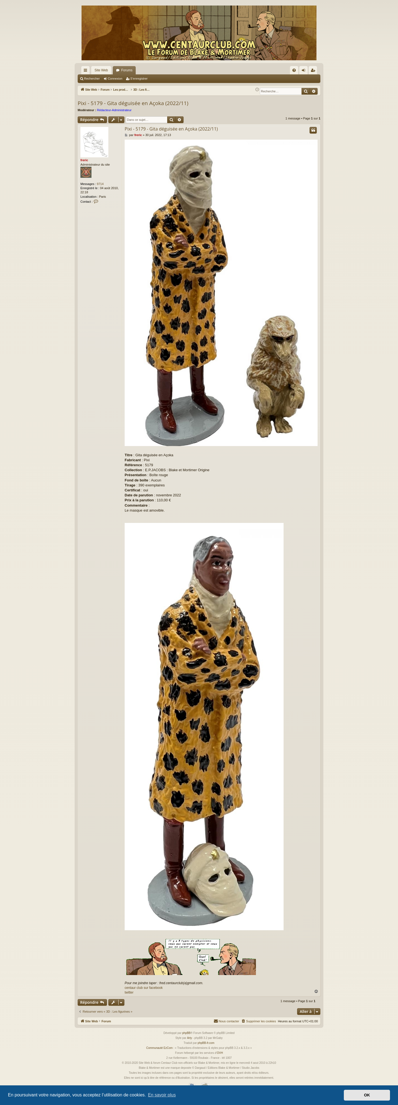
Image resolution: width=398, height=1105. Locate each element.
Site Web (101, 70)
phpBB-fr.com (206, 1042)
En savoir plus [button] (162, 1095)
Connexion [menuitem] (305, 71)
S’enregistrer (139, 78)
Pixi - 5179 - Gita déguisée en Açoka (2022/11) (133, 103)
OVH (220, 1052)
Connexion (115, 78)
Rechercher (92, 78)
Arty (189, 1037)
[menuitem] (294, 70)
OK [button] (367, 1095)
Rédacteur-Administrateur (114, 110)
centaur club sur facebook (144, 988)
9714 (100, 184)
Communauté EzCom (159, 1047)
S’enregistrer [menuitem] (314, 71)
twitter (129, 992)
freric (84, 160)
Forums (126, 70)
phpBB (186, 1032)
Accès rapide (86, 71)
